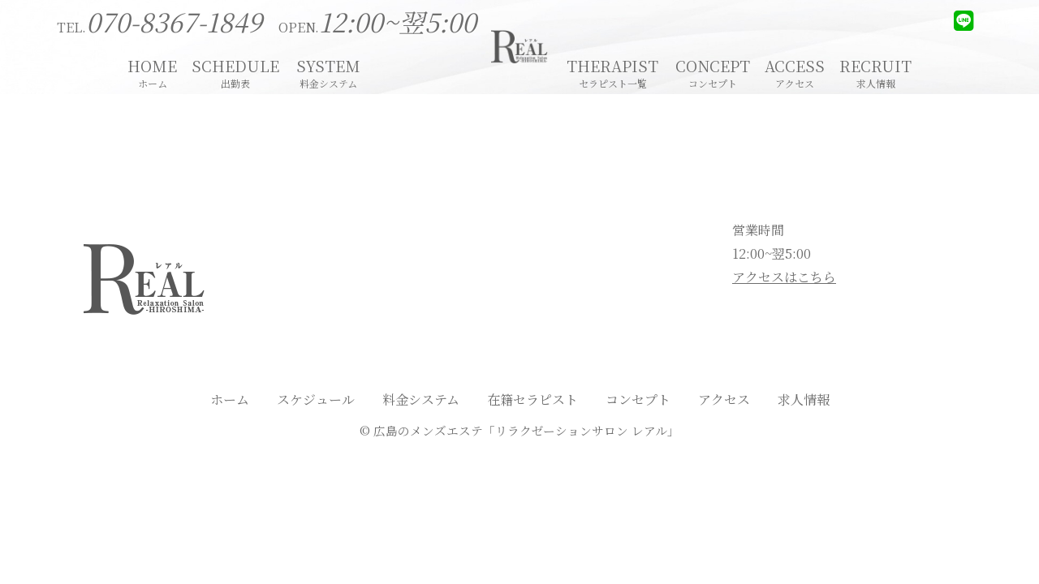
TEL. (159, 27)
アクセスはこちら (784, 277)
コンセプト (638, 399)
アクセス (724, 399)
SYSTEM (328, 71)
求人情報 (804, 399)
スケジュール (316, 399)
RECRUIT (875, 71)
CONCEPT (712, 71)
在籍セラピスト (532, 399)
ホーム (229, 399)
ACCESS (795, 71)
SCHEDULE (235, 71)
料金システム (420, 399)
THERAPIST (612, 71)
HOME (152, 71)
